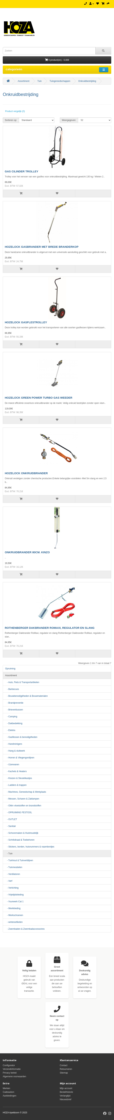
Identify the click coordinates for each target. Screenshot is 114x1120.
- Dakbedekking (13, 723)
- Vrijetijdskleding (14, 894)
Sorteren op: (11, 120)
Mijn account (66, 1088)
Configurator (9, 1065)
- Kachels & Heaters (16, 771)
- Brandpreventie (14, 703)
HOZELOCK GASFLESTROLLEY (26, 322)
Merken (6, 1088)
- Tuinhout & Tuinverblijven (19, 860)
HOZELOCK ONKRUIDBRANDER (26, 473)
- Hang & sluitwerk (15, 751)
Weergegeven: (69, 120)
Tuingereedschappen (60, 81)
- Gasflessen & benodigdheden (21, 737)
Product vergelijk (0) (15, 111)
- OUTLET (11, 819)
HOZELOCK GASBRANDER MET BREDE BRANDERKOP (41, 246)
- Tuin (9, 853)
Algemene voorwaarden (14, 1076)
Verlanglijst (65, 1095)
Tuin (39, 81)
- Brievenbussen (14, 709)
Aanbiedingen (9, 1095)
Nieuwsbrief (65, 1099)
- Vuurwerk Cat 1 (14, 901)
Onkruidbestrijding (87, 81)
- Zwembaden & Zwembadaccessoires (25, 929)
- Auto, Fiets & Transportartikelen (22, 682)
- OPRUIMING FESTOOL (18, 812)
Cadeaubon (8, 1092)
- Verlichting (12, 888)
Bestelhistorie (66, 1092)
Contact (63, 1065)
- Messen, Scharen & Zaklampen (22, 798)
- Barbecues (12, 689)
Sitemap (64, 1072)
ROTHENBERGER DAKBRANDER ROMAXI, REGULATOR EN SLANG (49, 627)
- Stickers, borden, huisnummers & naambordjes (29, 846)
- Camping (11, 716)
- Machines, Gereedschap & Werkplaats (25, 792)
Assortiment (23, 81)
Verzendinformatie (12, 1069)
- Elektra (10, 730)
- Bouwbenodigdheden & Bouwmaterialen (26, 696)
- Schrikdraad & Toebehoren (19, 840)
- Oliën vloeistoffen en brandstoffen (23, 805)
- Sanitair (10, 826)
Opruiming (10, 668)
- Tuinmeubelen (13, 867)
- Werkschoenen (14, 915)
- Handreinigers (13, 744)
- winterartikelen (14, 922)
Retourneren (66, 1069)
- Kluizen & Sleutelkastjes (18, 778)
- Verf (8, 881)
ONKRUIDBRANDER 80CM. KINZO (27, 552)
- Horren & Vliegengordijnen (19, 757)
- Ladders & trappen (16, 785)
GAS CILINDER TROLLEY (21, 171)
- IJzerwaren (12, 764)
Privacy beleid (10, 1072)
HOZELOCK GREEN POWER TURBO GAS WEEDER (38, 397)
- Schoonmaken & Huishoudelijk (21, 833)
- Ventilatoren (12, 874)
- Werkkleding (12, 908)
